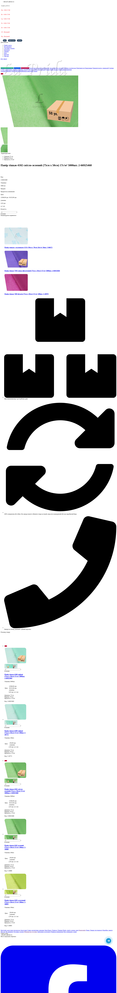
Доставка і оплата (9, 48)
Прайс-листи (12, 40)
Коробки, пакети (23, 69)
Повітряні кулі (80, 68)
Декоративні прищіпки (65, 69)
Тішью (48, 69)
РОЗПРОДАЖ (25, 68)
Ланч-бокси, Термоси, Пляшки (53, 930)
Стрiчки (111, 68)
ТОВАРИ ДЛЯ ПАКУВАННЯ (14, 71)
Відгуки (6, 54)
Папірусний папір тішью (30, 71)
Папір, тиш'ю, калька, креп (70, 930)
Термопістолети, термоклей (101, 68)
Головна (3, 71)
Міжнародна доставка (30, 932)
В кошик (3, 214)
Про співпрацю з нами (70, 932)
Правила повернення (57, 932)
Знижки (19, 40)
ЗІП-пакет (31, 69)
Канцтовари (88, 68)
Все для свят (59, 68)
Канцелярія (82, 930)
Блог (5, 40)
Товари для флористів (7, 68)
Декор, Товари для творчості (94, 930)
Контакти (7, 50)
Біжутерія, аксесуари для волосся (10, 930)
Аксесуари (53, 68)
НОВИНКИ (17, 68)
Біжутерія (46, 68)
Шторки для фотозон (70, 68)
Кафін (52, 69)
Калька (56, 69)
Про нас (6, 56)
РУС (2, 59)
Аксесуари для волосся (36, 68)
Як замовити (8, 47)
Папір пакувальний (39, 69)
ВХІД (5, 59)
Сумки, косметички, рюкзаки (9, 69)
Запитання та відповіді (44, 932)
